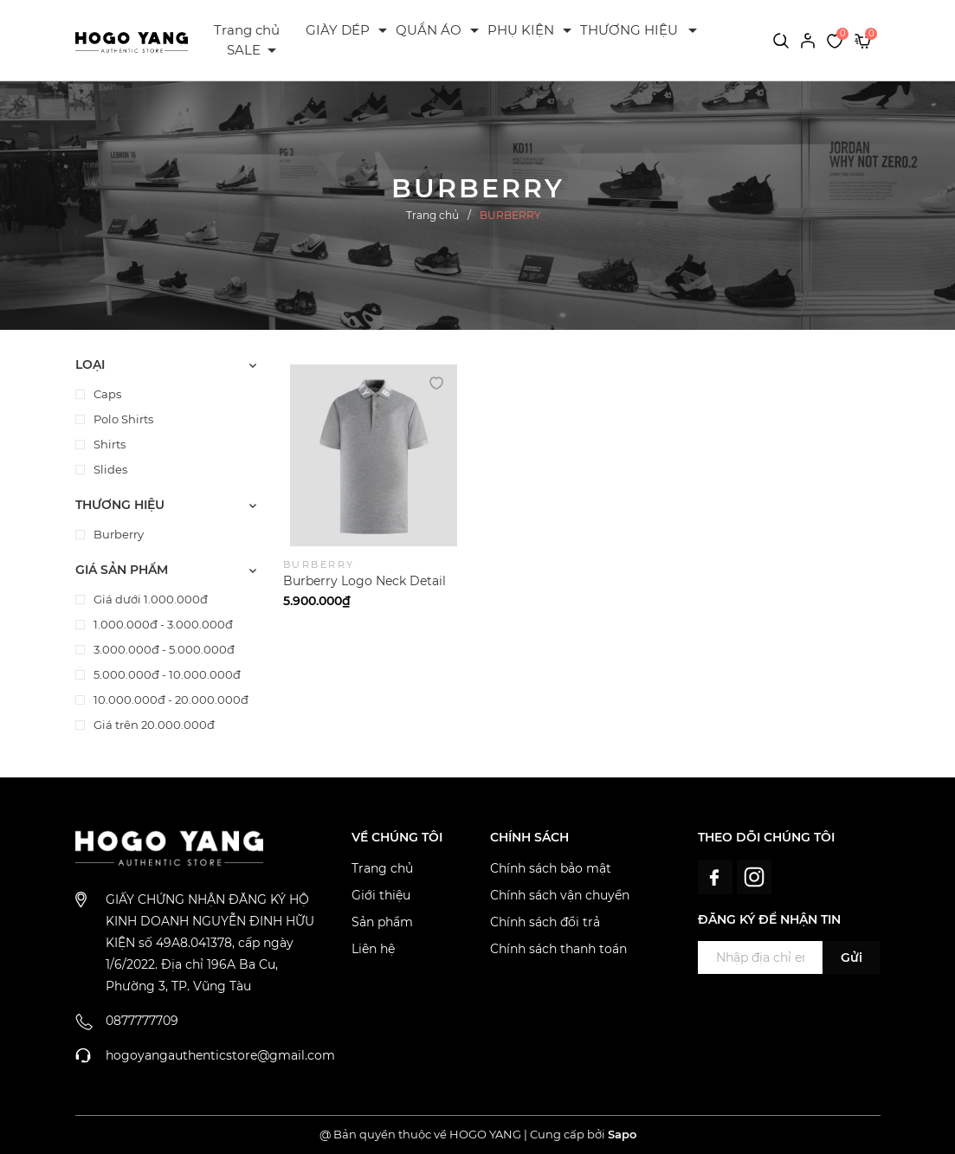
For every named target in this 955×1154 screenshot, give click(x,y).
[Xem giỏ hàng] (863, 40)
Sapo (622, 1134)
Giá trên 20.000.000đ (153, 725)
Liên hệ (373, 949)
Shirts (108, 444)
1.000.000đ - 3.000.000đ (162, 624)
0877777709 (142, 1020)
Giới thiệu (381, 895)
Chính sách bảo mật (550, 868)
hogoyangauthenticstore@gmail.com (220, 1055)
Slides (109, 469)
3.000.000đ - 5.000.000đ (163, 649)
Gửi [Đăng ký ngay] (851, 957)
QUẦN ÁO (428, 30)
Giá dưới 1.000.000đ (149, 599)
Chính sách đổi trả (545, 922)
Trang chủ (247, 30)
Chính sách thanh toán (558, 949)
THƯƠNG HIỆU (629, 30)
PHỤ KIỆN (520, 30)
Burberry (117, 534)
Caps (106, 394)
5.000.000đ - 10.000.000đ (166, 674)
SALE (244, 50)
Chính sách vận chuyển (559, 895)
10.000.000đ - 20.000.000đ (169, 699)
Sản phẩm (382, 922)
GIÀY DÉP (338, 30)
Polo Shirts (122, 419)
